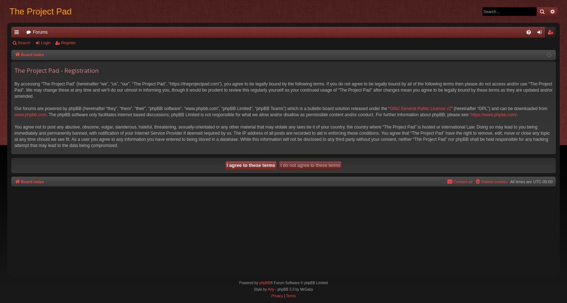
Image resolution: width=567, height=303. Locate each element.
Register (68, 43)
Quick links (18, 34)
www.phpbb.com (30, 114)
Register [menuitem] (552, 34)
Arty (271, 289)
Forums (40, 32)
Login (46, 43)
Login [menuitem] (541, 34)
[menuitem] (528, 32)
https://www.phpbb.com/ (494, 114)
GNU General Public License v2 (420, 108)
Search (24, 43)
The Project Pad (40, 11)
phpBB (264, 283)
